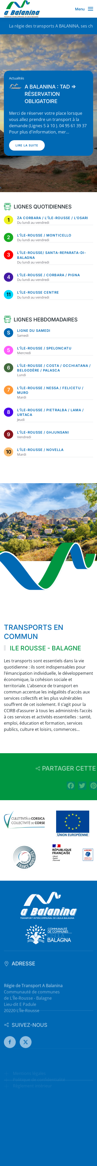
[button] (84, 9)
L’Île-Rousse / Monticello (44, 235)
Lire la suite (27, 145)
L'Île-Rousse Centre (38, 292)
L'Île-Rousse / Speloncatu (44, 348)
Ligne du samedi (33, 330)
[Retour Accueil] (22, 9)
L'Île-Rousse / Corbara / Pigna (48, 275)
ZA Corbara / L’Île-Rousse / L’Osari (52, 218)
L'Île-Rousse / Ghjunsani (43, 432)
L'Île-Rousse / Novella (40, 450)
